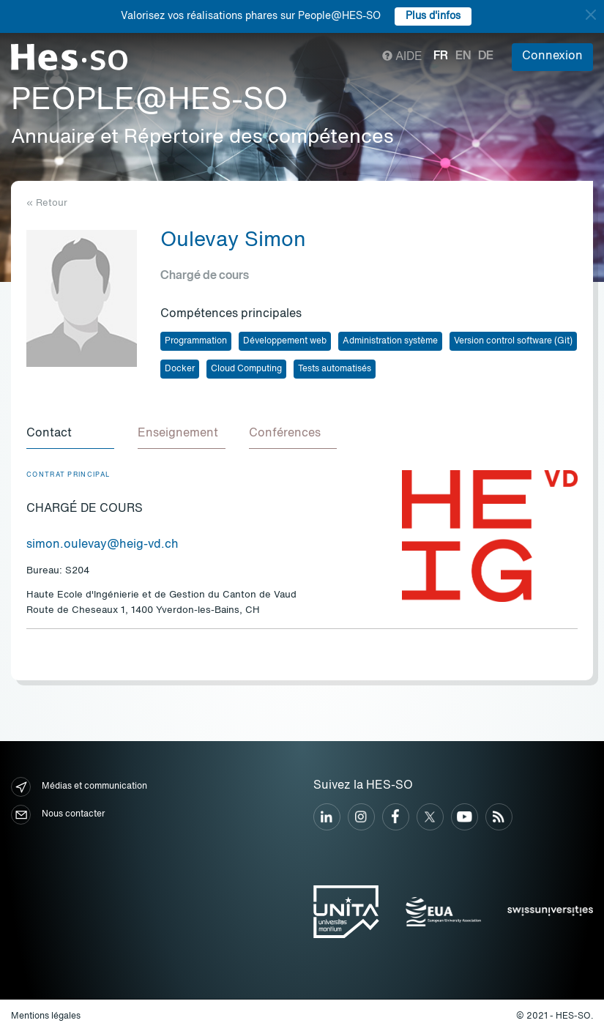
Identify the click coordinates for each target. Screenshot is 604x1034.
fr (440, 56)
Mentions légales (46, 1016)
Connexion (552, 56)
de (485, 56)
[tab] (70, 434)
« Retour (46, 203)
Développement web (285, 341)
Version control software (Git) (513, 341)
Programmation (196, 341)
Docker (180, 369)
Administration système (390, 341)
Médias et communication (79, 787)
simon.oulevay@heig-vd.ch (102, 545)
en (463, 56)
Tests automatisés (334, 369)
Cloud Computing (246, 369)
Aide (402, 57)
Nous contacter (58, 815)
